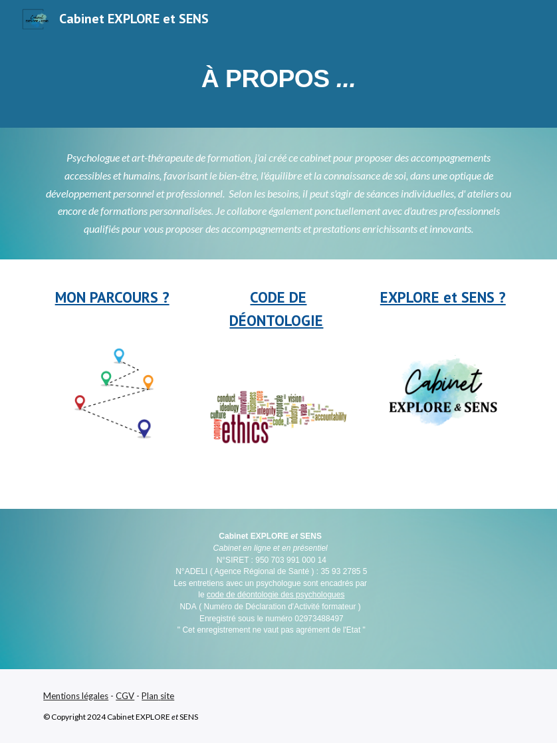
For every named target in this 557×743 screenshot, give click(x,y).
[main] (278, 82)
